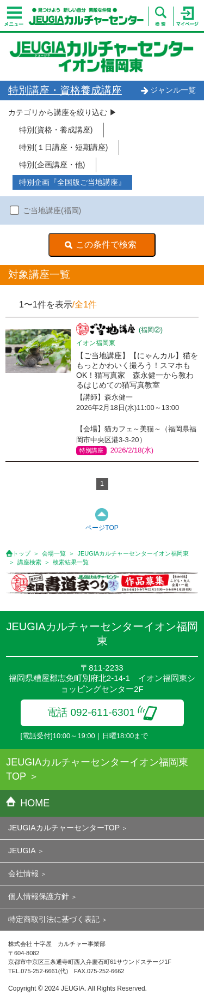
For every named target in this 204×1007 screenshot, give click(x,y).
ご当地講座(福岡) (52, 210)
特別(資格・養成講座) (55, 129)
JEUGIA (22, 850)
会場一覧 (54, 553)
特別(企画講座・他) (52, 164)
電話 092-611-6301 (102, 712)
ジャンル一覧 (168, 90)
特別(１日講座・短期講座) (63, 147)
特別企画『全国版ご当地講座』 (72, 182)
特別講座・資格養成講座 (65, 90)
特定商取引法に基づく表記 (54, 919)
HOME (28, 803)
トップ (21, 553)
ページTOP (101, 528)
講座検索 (29, 562)
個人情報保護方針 (38, 896)
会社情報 (23, 873)
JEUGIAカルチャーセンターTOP (64, 827)
